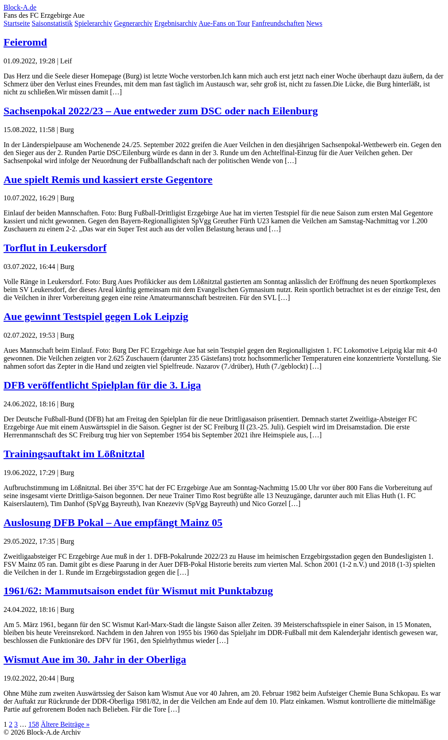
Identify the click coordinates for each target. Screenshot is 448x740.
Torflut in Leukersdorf (55, 247)
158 (33, 724)
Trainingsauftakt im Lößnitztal (74, 454)
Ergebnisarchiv (175, 23)
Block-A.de (20, 7)
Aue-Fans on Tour (224, 23)
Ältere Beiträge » (65, 724)
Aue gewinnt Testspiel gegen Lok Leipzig (96, 316)
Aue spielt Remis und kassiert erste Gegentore (108, 179)
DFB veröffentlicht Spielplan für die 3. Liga (102, 385)
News (314, 23)
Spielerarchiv (93, 23)
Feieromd (25, 42)
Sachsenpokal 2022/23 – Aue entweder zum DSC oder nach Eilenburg (161, 111)
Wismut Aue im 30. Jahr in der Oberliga (95, 659)
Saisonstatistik (52, 23)
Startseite (17, 23)
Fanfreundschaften (278, 23)
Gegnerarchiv (133, 23)
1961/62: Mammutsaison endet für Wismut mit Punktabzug (138, 590)
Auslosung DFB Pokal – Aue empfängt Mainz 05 (113, 522)
